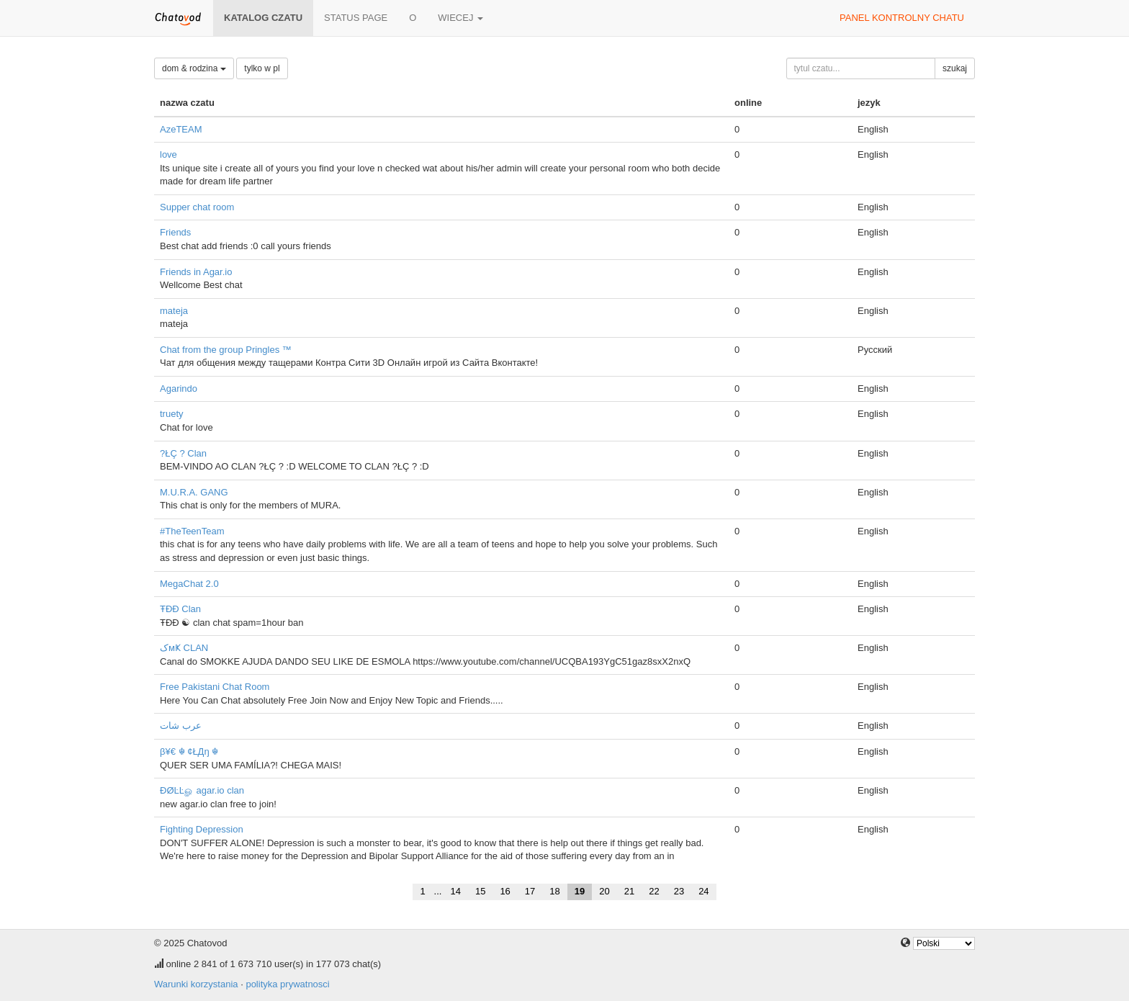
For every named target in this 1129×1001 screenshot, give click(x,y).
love (168, 154)
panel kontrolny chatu (902, 17)
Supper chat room (197, 207)
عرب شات (181, 725)
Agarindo (178, 388)
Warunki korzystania (196, 984)
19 (580, 891)
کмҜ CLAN (184, 647)
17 (530, 891)
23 (679, 891)
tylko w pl (261, 68)
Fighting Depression (201, 829)
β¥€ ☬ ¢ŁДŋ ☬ (189, 751)
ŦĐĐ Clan (180, 608)
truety (172, 413)
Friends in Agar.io (196, 271)
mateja (174, 310)
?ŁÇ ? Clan (183, 453)
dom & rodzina (194, 68)
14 (455, 891)
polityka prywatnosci (287, 984)
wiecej (460, 17)
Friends (175, 232)
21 (629, 891)
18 (554, 891)
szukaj (955, 68)
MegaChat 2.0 (189, 583)
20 (604, 891)
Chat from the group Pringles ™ (226, 349)
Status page (355, 17)
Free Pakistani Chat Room (214, 686)
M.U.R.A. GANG (194, 492)
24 (703, 891)
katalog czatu (263, 17)
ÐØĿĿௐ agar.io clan (202, 790)
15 (480, 891)
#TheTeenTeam (192, 531)
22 (654, 891)
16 (505, 891)
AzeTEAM (181, 129)
